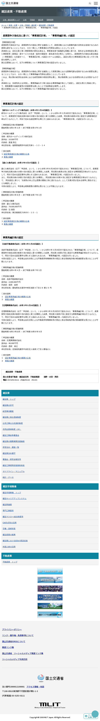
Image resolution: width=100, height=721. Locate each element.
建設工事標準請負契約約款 (14, 465)
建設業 (40, 20)
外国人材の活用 (9, 547)
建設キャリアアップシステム (14, 498)
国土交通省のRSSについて (13, 641)
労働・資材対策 (9, 529)
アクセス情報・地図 (35, 686)
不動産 (32, 20)
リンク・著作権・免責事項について (18, 635)
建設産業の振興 (9, 535)
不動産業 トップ (10, 562)
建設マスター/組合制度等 (13, 517)
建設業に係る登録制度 (12, 417)
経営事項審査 (8, 411)
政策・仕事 (13, 25)
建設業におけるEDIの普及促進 (15, 541)
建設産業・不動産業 (46, 25)
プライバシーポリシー (12, 629)
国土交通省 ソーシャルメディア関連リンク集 (22, 653)
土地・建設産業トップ (11, 20)
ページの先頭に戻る (92, 716)
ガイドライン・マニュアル (14, 471)
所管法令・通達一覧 (11, 447)
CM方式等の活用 (9, 523)
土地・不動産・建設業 (28, 25)
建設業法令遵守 (9, 453)
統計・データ (8, 477)
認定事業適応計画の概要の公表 (16, 154)
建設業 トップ (9, 399)
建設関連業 (7, 505)
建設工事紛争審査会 (11, 435)
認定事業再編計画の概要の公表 (18, 297)
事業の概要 (8, 157)
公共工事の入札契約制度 (13, 423)
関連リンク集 (8, 647)
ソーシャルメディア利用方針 (15, 659)
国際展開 (50, 20)
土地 (24, 20)
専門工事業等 (8, 511)
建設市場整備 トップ (12, 493)
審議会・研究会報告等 (12, 459)
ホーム (3, 25)
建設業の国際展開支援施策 (14, 441)
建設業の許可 (8, 405)
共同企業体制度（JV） (12, 429)
